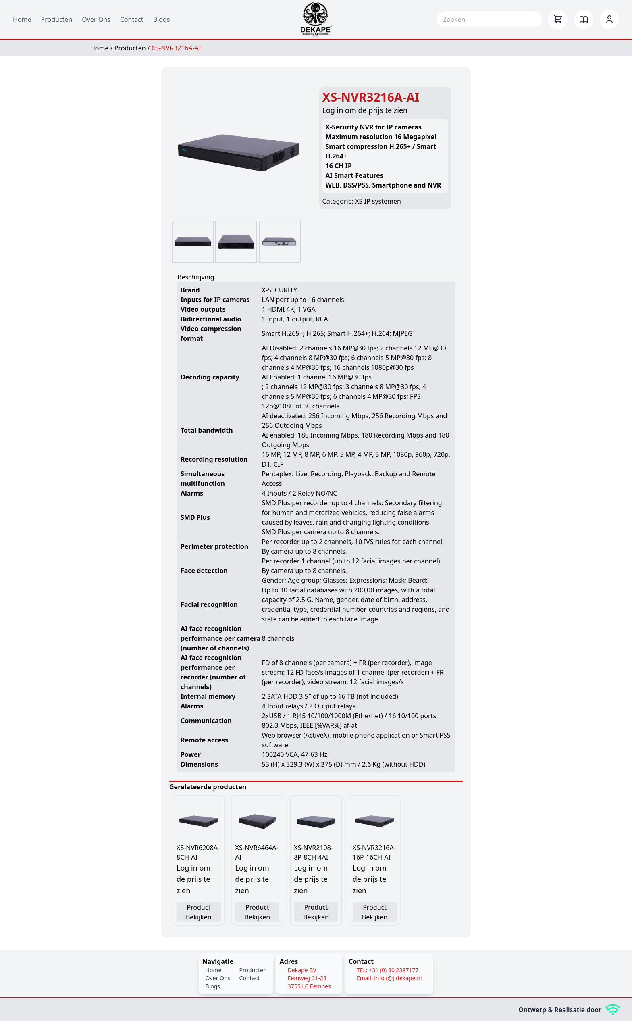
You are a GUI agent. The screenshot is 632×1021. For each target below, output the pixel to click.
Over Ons (96, 19)
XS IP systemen (378, 201)
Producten (57, 19)
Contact (131, 19)
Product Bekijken (199, 912)
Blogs (161, 19)
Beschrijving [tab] (195, 277)
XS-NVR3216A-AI (176, 48)
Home (22, 19)
